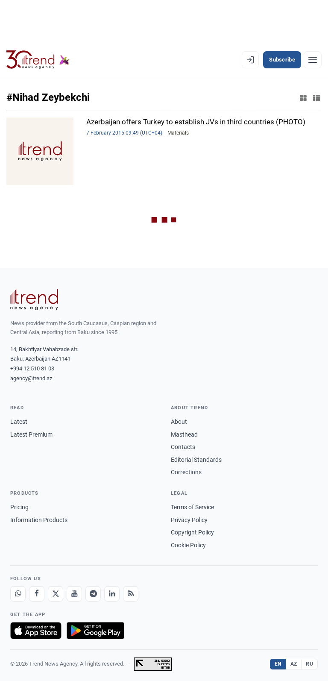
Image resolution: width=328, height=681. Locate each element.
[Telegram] (93, 594)
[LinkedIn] (112, 594)
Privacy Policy (189, 520)
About (179, 421)
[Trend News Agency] (34, 299)
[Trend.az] (38, 59)
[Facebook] (36, 594)
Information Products (38, 520)
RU (309, 664)
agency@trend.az (31, 378)
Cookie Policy (188, 545)
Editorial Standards (196, 459)
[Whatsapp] (18, 594)
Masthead (184, 434)
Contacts (183, 446)
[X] (55, 594)
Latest (18, 421)
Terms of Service (192, 507)
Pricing (19, 507)
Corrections (186, 472)
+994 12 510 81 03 (32, 368)
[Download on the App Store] (36, 630)
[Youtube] (74, 594)
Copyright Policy (192, 532)
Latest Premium (31, 434)
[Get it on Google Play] (95, 630)
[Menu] (313, 59)
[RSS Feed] (130, 594)
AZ (293, 664)
